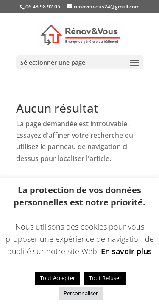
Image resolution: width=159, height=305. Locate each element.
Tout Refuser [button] (105, 278)
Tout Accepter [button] (57, 278)
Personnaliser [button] (81, 293)
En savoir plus (126, 251)
